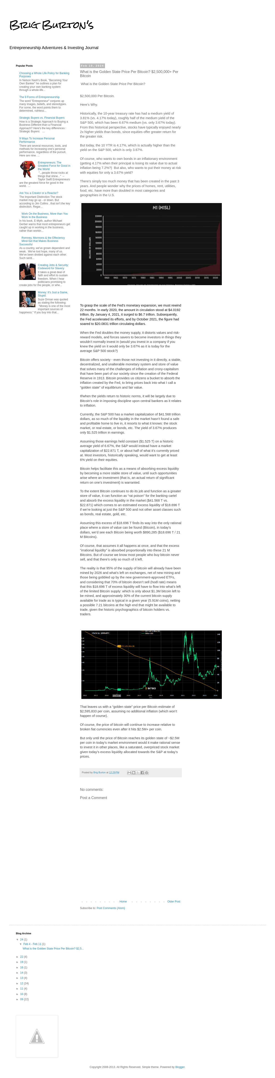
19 (22, 962)
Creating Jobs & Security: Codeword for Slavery (53, 267)
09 (22, 999)
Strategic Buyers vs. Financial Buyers (42, 117)
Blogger (180, 1067)
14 (22, 972)
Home (123, 901)
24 (22, 939)
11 (22, 988)
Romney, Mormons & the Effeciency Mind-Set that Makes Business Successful (42, 241)
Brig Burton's (51, 24)
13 (22, 978)
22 (22, 956)
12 (22, 983)
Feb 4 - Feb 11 (32, 944)
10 (22, 994)
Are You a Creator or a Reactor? (38, 193)
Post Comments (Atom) (111, 908)
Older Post (173, 901)
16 (22, 967)
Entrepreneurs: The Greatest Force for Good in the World (54, 166)
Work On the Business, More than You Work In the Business (45, 215)
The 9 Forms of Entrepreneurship (39, 97)
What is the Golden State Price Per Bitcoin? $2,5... (53, 948)
